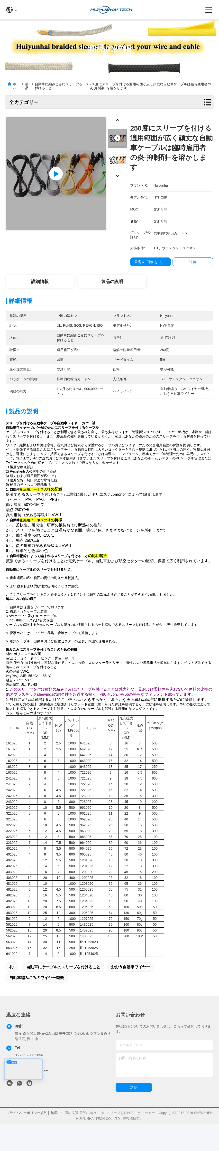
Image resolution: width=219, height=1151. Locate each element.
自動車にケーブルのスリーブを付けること (63, 984)
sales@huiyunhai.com (31, 1088)
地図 (54, 1130)
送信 (134, 1104)
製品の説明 (112, 281)
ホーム (16, 86)
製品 (26, 86)
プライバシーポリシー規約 (26, 1130)
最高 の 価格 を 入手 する (154, 262)
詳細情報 (40, 281)
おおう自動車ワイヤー (130, 984)
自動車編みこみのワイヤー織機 (36, 995)
